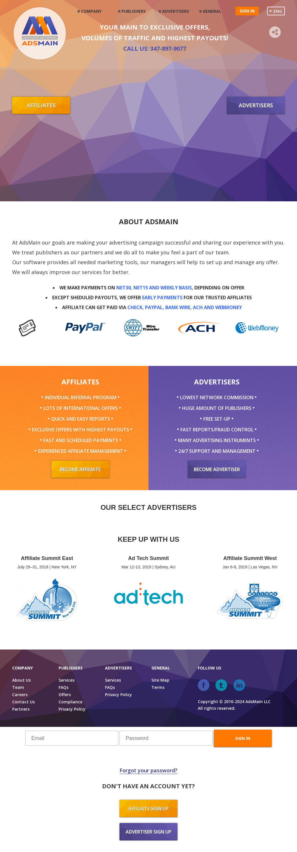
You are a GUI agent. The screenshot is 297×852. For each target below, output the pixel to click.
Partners (21, 709)
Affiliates (41, 105)
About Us (21, 680)
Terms (157, 687)
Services (67, 680)
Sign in (247, 11)
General (212, 11)
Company (91, 11)
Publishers (134, 11)
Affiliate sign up (148, 808)
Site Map (160, 680)
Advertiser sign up (148, 832)
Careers (20, 694)
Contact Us (23, 702)
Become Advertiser (217, 469)
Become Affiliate (80, 469)
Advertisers (175, 11)
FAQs (63, 687)
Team (18, 687)
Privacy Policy (72, 709)
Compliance (70, 702)
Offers (65, 694)
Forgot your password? (148, 770)
